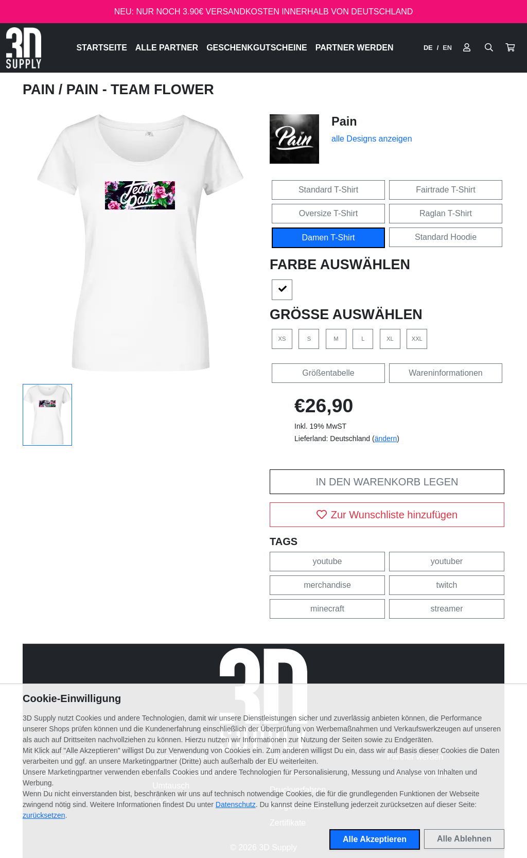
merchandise (327, 585)
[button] (510, 48)
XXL (417, 339)
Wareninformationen (445, 373)
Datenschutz (236, 804)
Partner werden (354, 47)
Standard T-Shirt (328, 189)
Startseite (101, 47)
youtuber (447, 561)
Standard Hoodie (446, 237)
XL (390, 339)
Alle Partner (166, 47)
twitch (447, 585)
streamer (446, 608)
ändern (386, 438)
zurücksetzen (44, 815)
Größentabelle (328, 373)
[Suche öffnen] (489, 48)
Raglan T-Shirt (445, 213)
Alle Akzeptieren (375, 839)
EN (447, 47)
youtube (327, 561)
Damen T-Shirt (328, 237)
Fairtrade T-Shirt (445, 189)
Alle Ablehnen (464, 838)
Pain (41, 89)
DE (428, 47)
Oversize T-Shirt (328, 213)
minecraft (327, 608)
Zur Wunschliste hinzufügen (387, 514)
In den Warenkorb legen (386, 481)
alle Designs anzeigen (371, 138)
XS (282, 339)
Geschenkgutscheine (256, 47)
